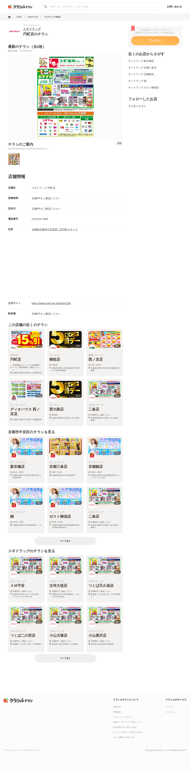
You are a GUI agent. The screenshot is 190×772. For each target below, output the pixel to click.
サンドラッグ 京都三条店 (142, 67)
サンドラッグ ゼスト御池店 (143, 87)
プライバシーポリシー (123, 717)
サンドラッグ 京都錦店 (141, 74)
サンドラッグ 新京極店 (141, 61)
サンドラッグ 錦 (137, 80)
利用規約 (117, 712)
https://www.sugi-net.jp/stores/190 (51, 303)
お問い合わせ (174, 6)
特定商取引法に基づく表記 (125, 727)
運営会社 (117, 707)
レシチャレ (170, 712)
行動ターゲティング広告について (128, 722)
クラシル (169, 707)
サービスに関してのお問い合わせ (128, 732)
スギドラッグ (32, 29)
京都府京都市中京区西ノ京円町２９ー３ (55, 229)
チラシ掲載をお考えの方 (124, 737)
